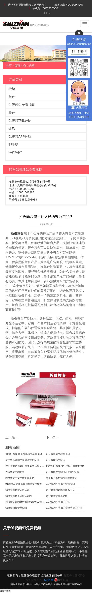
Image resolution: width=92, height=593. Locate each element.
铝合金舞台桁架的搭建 (17, 489)
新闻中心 (20, 65)
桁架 (12, 89)
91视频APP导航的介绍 (58, 501)
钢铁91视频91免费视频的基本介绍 (23, 454)
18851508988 (50, 8)
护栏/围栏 (15, 152)
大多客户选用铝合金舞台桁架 (61, 478)
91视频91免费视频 (22, 105)
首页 (9, 65)
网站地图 (5, 591)
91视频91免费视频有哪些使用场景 (23, 484)
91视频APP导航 (20, 136)
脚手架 (13, 144)
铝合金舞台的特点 (55, 460)
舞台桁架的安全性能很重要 (19, 478)
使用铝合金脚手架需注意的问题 (22, 460)
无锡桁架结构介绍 (14, 472)
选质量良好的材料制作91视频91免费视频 (25, 501)
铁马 (12, 128)
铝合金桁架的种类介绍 (58, 454)
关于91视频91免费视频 (22, 528)
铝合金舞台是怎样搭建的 (18, 495)
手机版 (64, 580)
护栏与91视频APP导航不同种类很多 (65, 466)
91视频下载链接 (20, 120)
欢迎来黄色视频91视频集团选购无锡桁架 (25, 466)
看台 (12, 112)
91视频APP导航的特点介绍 (60, 484)
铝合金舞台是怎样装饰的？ (60, 489)
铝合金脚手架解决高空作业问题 (62, 472)
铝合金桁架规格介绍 (57, 495)
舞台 (12, 97)
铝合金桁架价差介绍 (16, 507)
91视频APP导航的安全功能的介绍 (64, 507)
